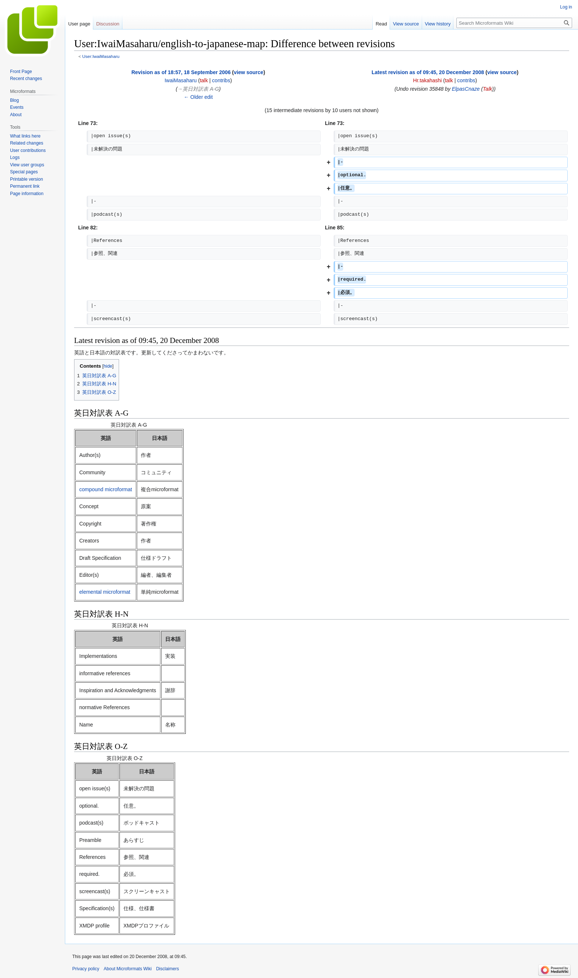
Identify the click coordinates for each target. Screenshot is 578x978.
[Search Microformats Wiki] (514, 23)
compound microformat (105, 489)
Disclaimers (167, 968)
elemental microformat (104, 592)
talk (204, 80)
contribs (221, 80)
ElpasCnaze (466, 89)
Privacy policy (85, 968)
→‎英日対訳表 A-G (198, 89)
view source (248, 72)
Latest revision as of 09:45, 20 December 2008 (428, 72)
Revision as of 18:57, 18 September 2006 (180, 72)
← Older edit (198, 97)
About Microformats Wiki (128, 968)
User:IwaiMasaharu (100, 56)
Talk (487, 89)
